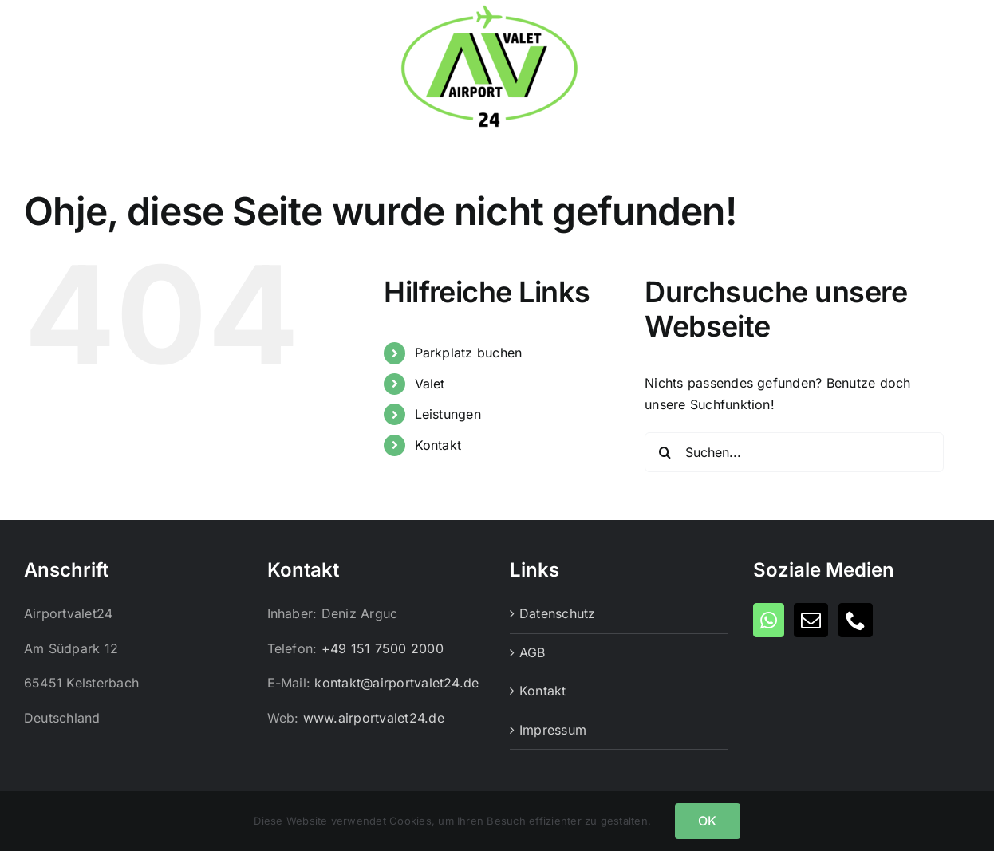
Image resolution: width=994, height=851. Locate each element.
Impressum (552, 730)
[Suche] (664, 452)
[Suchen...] (794, 452)
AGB (532, 652)
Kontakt (438, 445)
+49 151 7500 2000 (382, 648)
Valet (430, 384)
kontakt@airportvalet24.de (396, 683)
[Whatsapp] (768, 620)
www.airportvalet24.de (373, 718)
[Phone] (855, 620)
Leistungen (448, 414)
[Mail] (811, 620)
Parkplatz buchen (469, 352)
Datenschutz (557, 613)
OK (707, 821)
